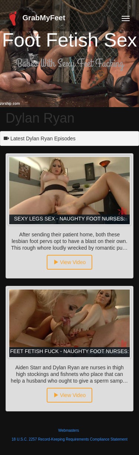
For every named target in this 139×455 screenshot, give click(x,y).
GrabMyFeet (35, 18)
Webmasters (68, 430)
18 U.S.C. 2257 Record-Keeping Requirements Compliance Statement (69, 439)
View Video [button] (69, 262)
